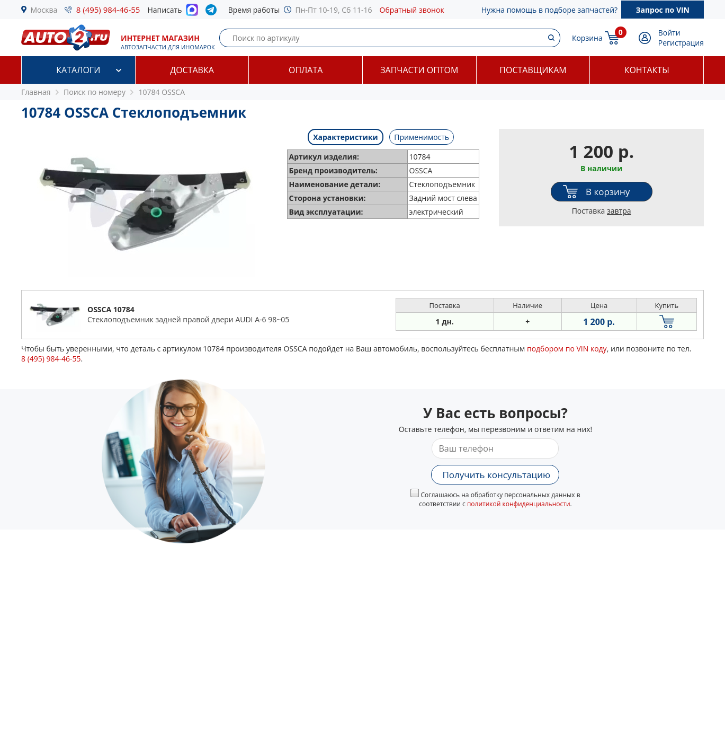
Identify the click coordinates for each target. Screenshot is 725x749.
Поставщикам (532, 70)
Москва (44, 10)
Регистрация (681, 43)
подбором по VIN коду (567, 348)
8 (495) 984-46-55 (108, 9)
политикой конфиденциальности (518, 503)
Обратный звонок (412, 10)
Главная (36, 92)
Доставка (192, 70)
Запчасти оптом (419, 70)
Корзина (587, 38)
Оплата (306, 70)
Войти (669, 33)
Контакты (646, 70)
